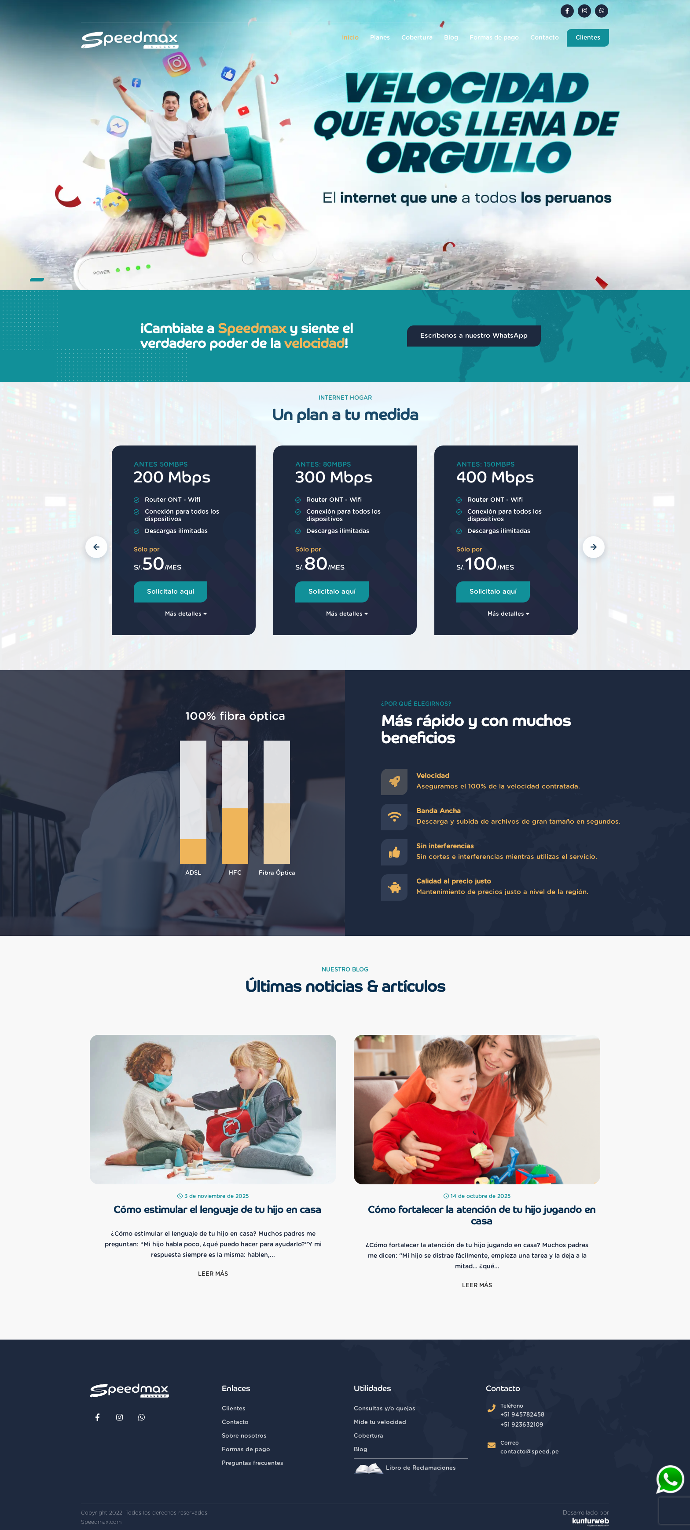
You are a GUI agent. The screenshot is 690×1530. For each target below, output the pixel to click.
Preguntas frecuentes (252, 1463)
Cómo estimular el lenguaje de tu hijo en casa (217, 1210)
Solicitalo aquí (170, 591)
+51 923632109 (521, 1425)
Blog (451, 38)
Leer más (213, 1274)
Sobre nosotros (244, 1436)
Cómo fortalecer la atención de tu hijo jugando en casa (481, 1215)
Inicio (350, 38)
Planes (380, 38)
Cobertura (417, 38)
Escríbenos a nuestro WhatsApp (474, 335)
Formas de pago (494, 38)
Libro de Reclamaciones (405, 1468)
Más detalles (186, 614)
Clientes (588, 38)
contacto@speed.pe (529, 1452)
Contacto (544, 38)
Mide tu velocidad (380, 1422)
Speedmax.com (101, 1522)
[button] (37, 279)
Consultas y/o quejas (384, 1409)
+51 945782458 (522, 1415)
